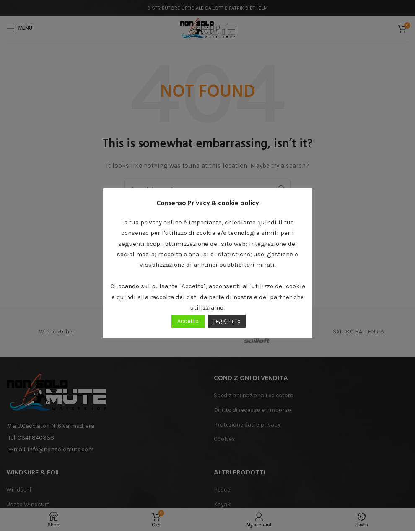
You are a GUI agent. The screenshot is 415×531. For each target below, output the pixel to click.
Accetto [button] (188, 321)
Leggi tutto (227, 321)
